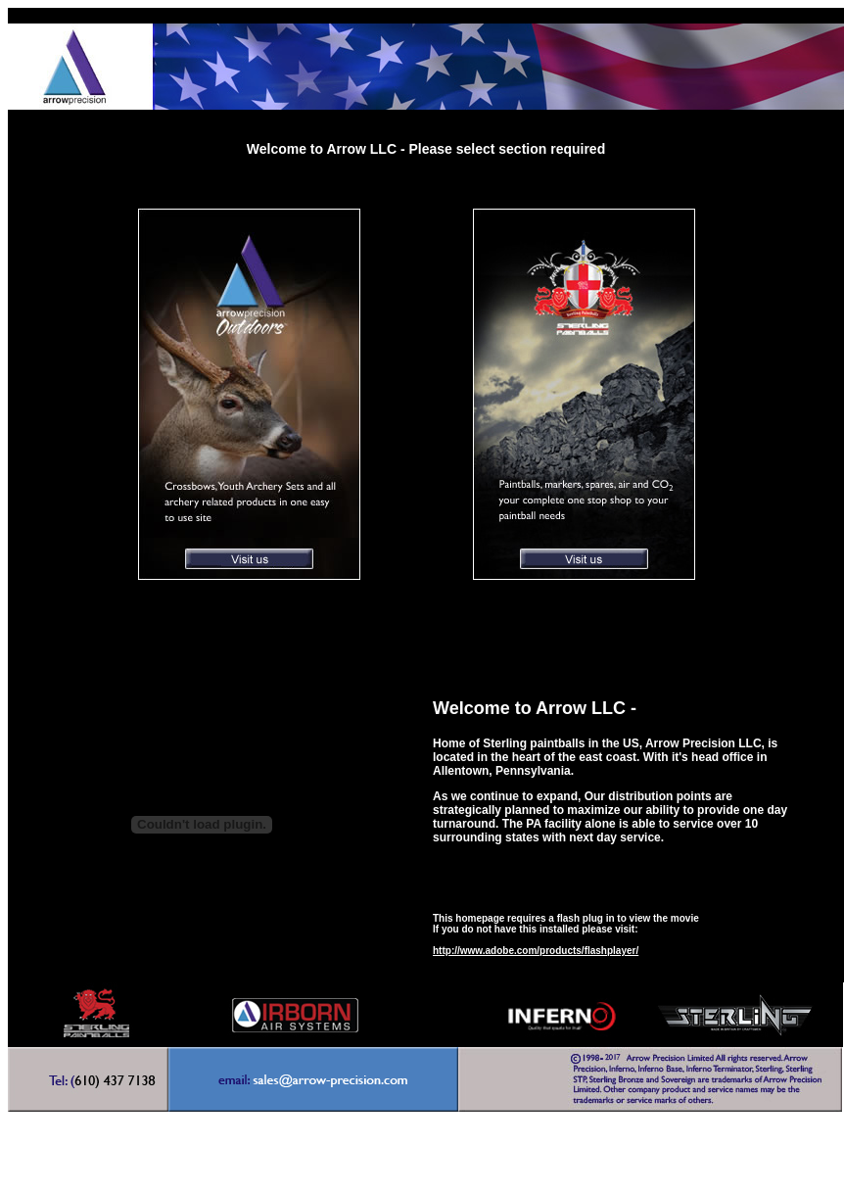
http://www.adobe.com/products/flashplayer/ (535, 950)
